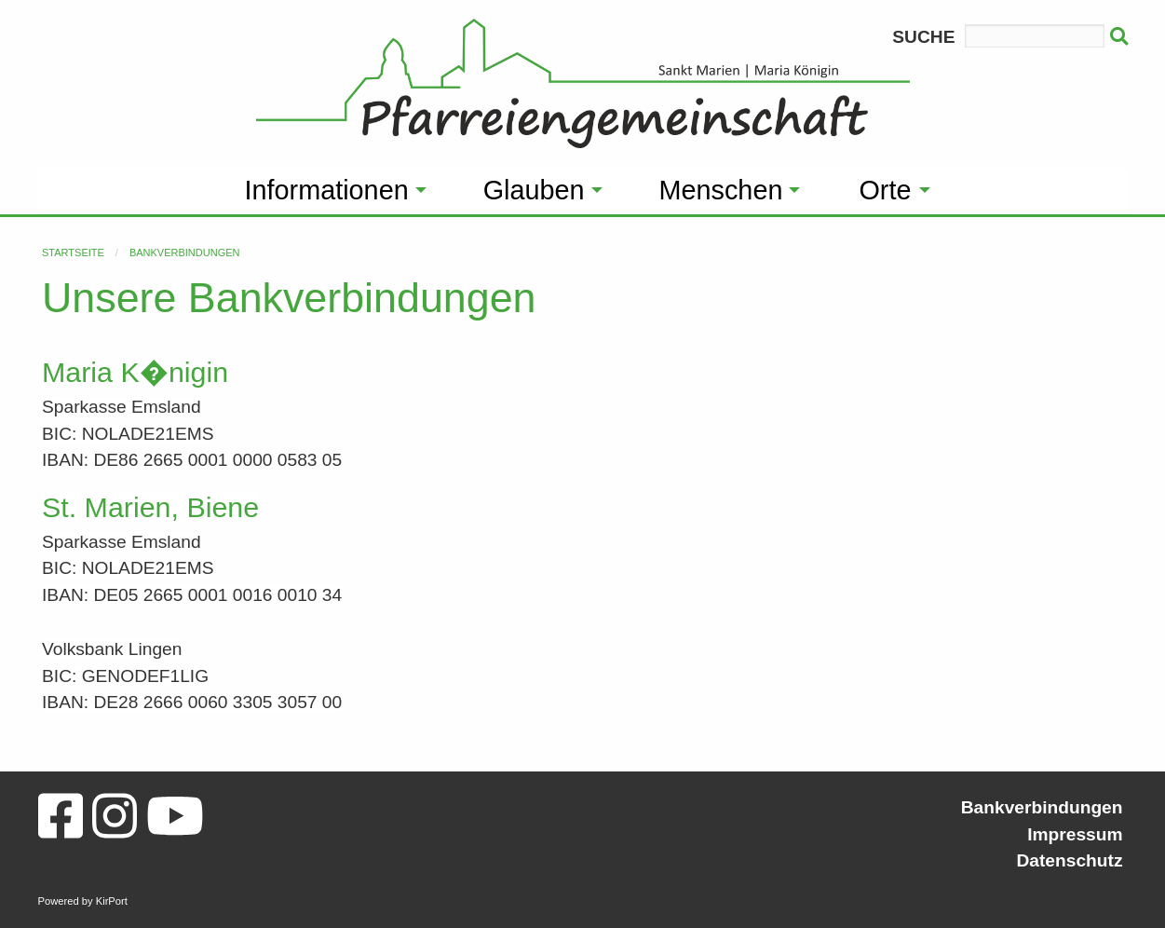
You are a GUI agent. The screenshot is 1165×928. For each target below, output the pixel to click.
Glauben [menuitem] (534, 190)
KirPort (112, 901)
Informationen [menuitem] (327, 190)
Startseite (73, 252)
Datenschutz (1069, 860)
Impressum (1074, 834)
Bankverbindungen (184, 252)
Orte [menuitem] (885, 190)
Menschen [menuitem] (721, 190)
